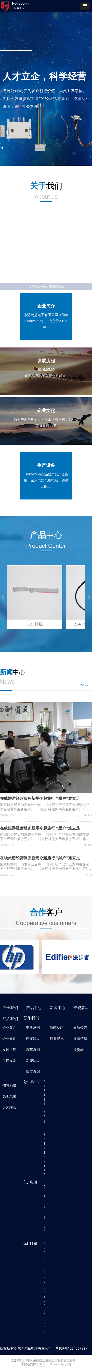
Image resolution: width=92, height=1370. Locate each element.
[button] (85, 6)
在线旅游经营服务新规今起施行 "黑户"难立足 (40, 798)
